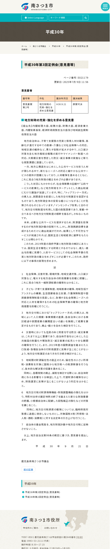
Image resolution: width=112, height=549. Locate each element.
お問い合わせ (50, 527)
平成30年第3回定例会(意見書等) (42, 492)
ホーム (24, 46)
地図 (79, 537)
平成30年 (30, 483)
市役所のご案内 (30, 527)
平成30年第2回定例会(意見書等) (42, 496)
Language (34, 17)
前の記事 (28, 469)
